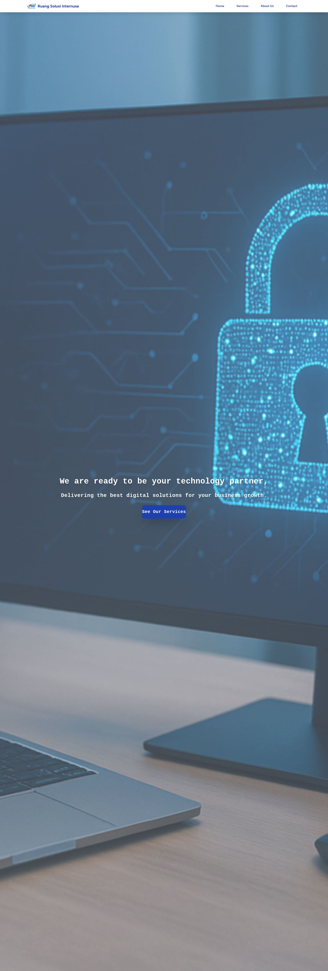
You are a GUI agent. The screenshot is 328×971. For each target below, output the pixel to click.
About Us (267, 6)
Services (242, 6)
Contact (291, 6)
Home (220, 6)
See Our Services (164, 512)
